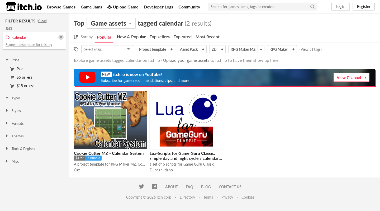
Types (13, 98)
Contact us (230, 187)
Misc (12, 161)
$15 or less (22, 85)
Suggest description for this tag (29, 45)
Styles (13, 111)
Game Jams (91, 6)
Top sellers (160, 36)
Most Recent (208, 36)
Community (189, 6)
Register (363, 6)
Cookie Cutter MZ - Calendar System (109, 153)
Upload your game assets (186, 60)
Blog (206, 187)
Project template (152, 49)
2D (214, 49)
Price (12, 60)
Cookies (247, 197)
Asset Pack (189, 49)
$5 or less (21, 77)
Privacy (227, 197)
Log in (340, 6)
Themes (14, 136)
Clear (42, 21)
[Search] (312, 7)
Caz (77, 170)
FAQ (189, 187)
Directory (187, 197)
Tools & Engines (20, 149)
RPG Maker (278, 49)
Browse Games (61, 6)
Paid (16, 69)
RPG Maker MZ (243, 49)
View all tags (311, 49)
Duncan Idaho (161, 170)
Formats (14, 123)
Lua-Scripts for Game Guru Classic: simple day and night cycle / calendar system (184, 158)
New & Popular (131, 36)
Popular (104, 36)
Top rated (183, 36)
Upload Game (123, 6)
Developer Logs (158, 6)
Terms (208, 197)
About (171, 187)
